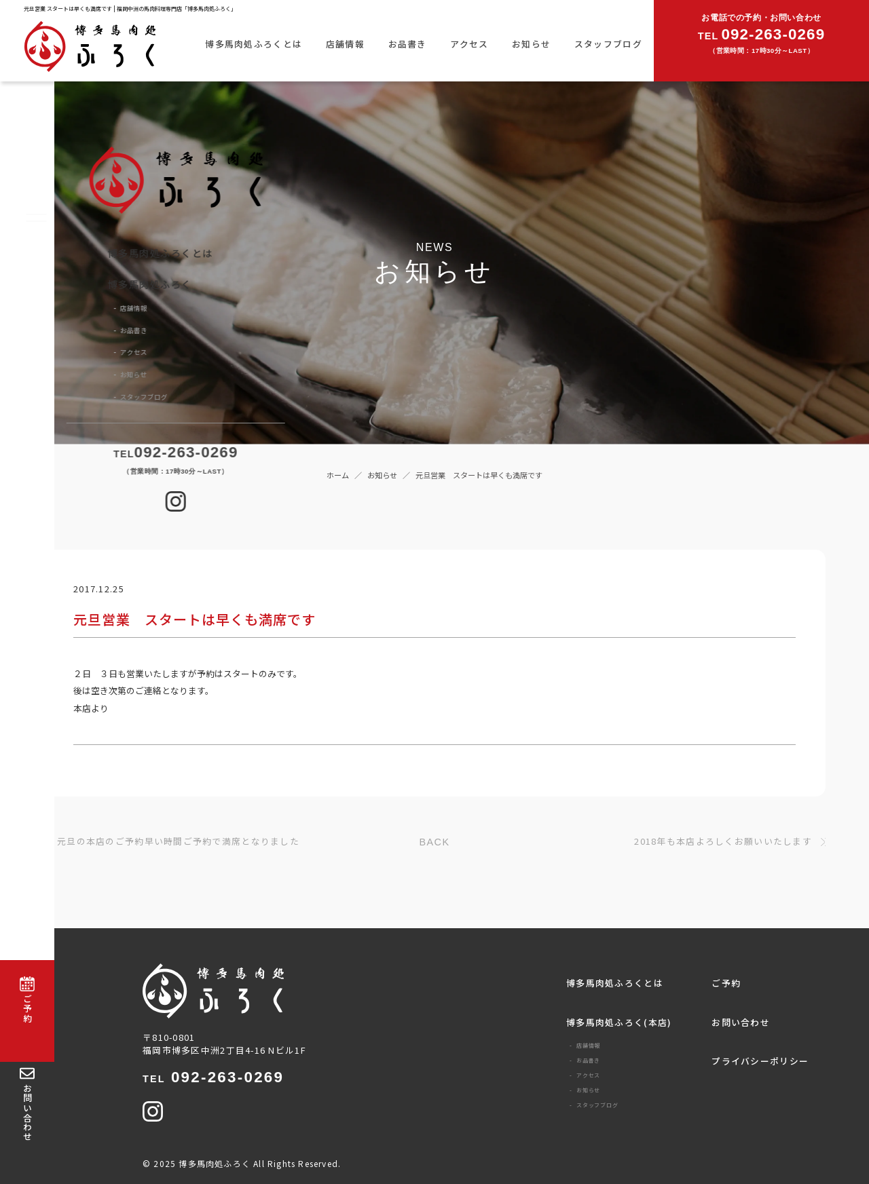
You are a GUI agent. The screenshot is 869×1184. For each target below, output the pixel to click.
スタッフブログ (608, 43)
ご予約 (726, 982)
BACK (435, 842)
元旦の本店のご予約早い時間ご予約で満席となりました (178, 841)
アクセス (469, 43)
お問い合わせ (740, 1022)
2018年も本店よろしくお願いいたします (723, 841)
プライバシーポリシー (760, 1060)
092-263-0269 (213, 1077)
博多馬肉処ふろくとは (253, 43)
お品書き (407, 43)
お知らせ (531, 43)
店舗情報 (345, 43)
